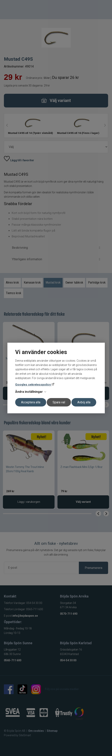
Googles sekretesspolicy (33, 384)
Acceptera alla (30, 402)
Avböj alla (83, 402)
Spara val (59, 402)
